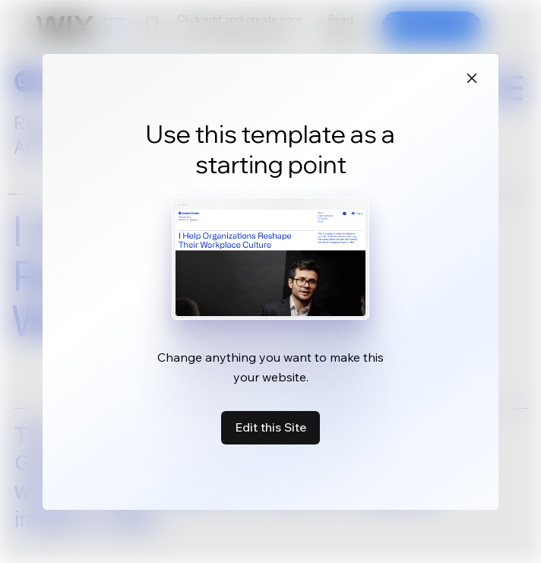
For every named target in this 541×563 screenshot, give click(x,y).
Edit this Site (270, 427)
